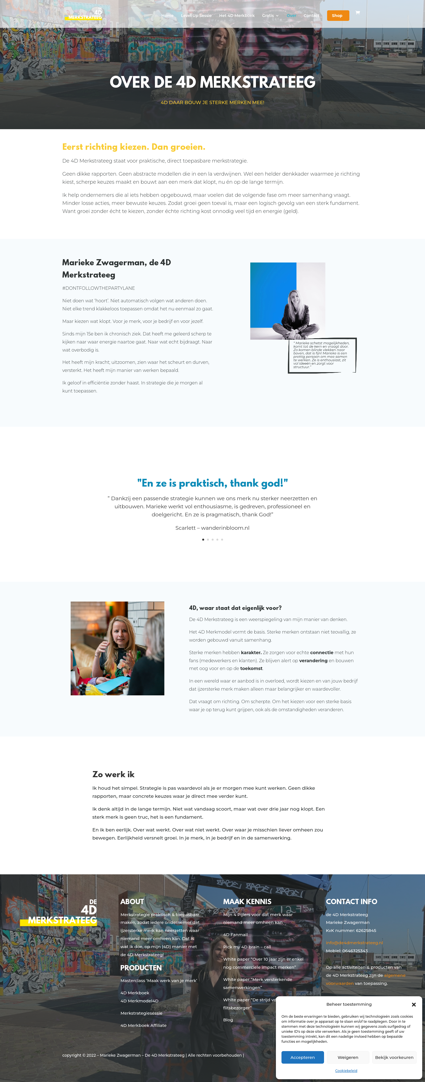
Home (167, 16)
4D (155, 1001)
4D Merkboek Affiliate (143, 1025)
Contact (312, 16)
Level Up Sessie (196, 16)
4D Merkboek (134, 992)
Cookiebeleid (346, 1071)
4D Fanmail (235, 934)
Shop (337, 15)
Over (291, 16)
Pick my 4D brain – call (247, 946)
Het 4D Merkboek (237, 16)
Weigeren (348, 1057)
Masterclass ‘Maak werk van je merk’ (158, 980)
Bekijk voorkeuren (394, 1057)
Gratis (268, 16)
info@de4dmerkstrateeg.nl (354, 942)
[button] (414, 1004)
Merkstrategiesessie (141, 1013)
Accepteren (303, 1057)
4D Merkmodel (136, 1001)
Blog (228, 1019)
